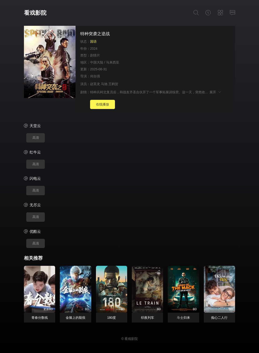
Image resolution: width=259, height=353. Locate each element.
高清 (35, 137)
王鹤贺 (113, 84)
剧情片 (95, 55)
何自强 (95, 76)
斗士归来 (183, 317)
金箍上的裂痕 (75, 317)
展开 (215, 92)
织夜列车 (147, 317)
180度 (111, 317)
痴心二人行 (219, 317)
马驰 (104, 84)
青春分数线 (39, 317)
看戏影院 (35, 13)
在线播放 (102, 104)
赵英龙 (95, 84)
